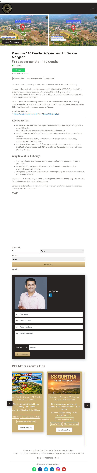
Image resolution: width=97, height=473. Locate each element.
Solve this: (18, 347)
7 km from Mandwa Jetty (33, 417)
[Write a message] (51, 337)
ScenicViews (49, 78)
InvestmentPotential (34, 78)
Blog (57, 458)
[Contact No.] (51, 327)
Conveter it (48, 264)
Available (17, 66)
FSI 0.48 (19, 417)
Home (39, 458)
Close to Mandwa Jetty (68, 419)
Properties (48, 458)
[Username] (51, 314)
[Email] (51, 320)
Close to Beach (60, 424)
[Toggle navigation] (93, 8)
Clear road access (74, 424)
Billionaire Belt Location (29, 421)
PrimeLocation (18, 78)
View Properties (29, 427)
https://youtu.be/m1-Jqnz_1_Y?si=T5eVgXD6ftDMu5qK (36, 114)
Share (18, 70)
